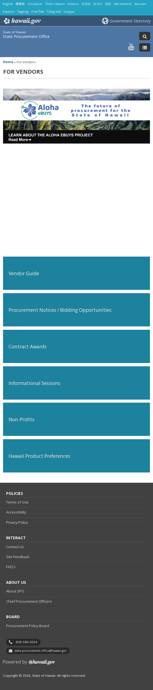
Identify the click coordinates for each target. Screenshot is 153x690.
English (8, 4)
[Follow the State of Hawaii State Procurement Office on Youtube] (131, 46)
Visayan (69, 11)
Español (8, 11)
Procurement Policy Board (27, 625)
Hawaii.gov (22, 21)
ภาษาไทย (37, 11)
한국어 (97, 4)
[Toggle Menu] (144, 47)
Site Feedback (17, 556)
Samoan (140, 4)
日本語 (86, 4)
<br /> (76, 197)
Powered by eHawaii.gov (29, 664)
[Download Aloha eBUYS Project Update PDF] (76, 142)
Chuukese (34, 4)
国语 (108, 4)
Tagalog (23, 11)
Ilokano (73, 4)
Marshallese (123, 4)
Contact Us (15, 546)
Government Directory (130, 21)
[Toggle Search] (144, 36)
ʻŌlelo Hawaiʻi (55, 4)
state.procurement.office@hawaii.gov (41, 651)
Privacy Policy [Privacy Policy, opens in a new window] (17, 522)
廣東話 (20, 4)
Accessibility (16, 512)
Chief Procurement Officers (29, 601)
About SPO (15, 591)
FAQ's (11, 566)
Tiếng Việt (54, 11)
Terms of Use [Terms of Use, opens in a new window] (17, 502)
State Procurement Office (26, 36)
